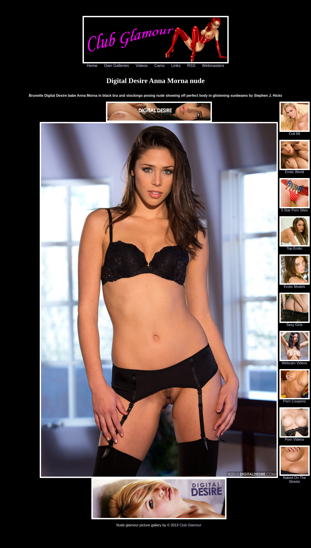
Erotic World (294, 170)
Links (176, 65)
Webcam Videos (294, 361)
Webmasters (213, 65)
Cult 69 (294, 132)
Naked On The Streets (294, 478)
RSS (191, 65)
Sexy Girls (294, 323)
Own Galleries (116, 65)
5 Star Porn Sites (294, 208)
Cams (159, 65)
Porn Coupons (294, 399)
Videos (142, 65)
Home (92, 65)
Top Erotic (294, 246)
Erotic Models (294, 285)
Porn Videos (294, 437)
